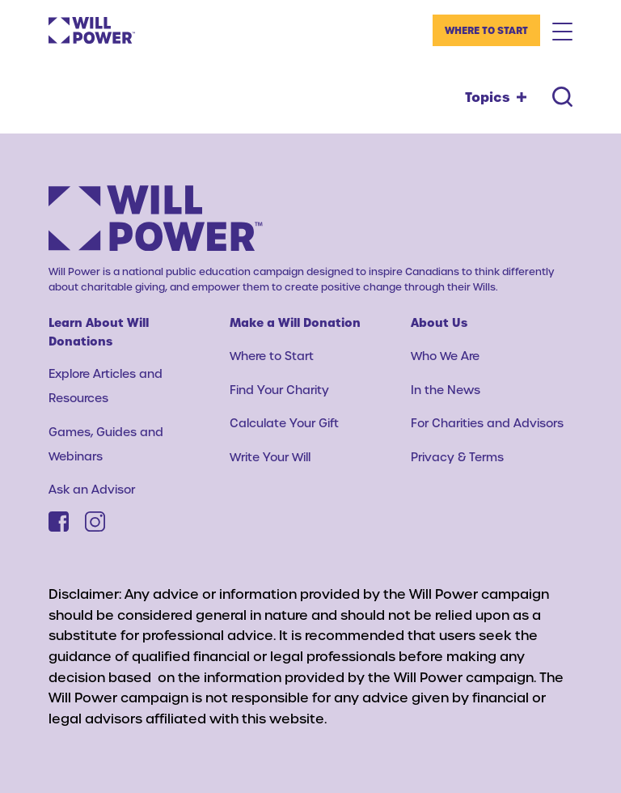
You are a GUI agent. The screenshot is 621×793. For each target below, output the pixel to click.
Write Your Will (270, 457)
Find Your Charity (279, 389)
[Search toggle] (562, 97)
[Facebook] (59, 521)
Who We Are (445, 356)
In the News (445, 389)
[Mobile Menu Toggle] (562, 30)
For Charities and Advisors (487, 423)
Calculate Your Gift (284, 423)
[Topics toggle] (495, 97)
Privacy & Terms (457, 457)
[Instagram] (95, 521)
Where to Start (486, 30)
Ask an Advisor (92, 489)
